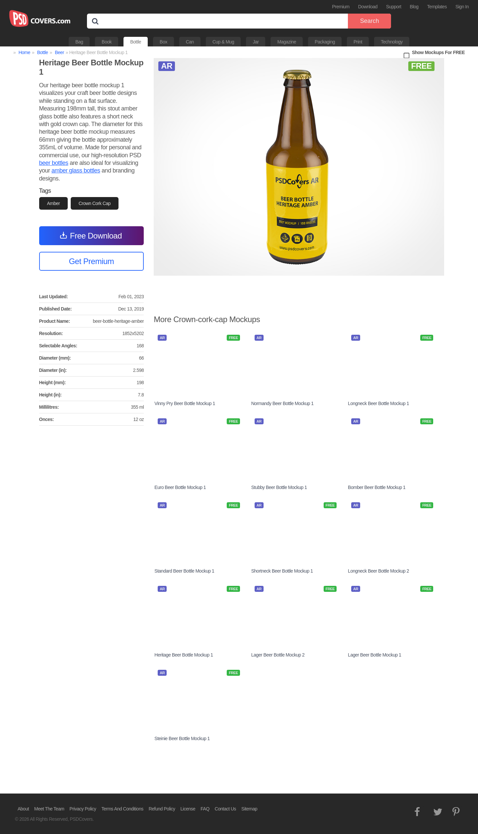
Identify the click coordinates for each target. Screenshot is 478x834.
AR (166, 65)
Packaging (325, 41)
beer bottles (53, 163)
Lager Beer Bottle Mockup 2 (278, 655)
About (23, 808)
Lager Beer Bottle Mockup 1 (374, 655)
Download (367, 6)
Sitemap (249, 808)
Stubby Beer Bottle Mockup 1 (279, 487)
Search (369, 21)
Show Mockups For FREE (438, 52)
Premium (341, 6)
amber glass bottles (75, 170)
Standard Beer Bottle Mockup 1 (184, 571)
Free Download (96, 235)
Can (190, 41)
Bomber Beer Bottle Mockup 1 (376, 487)
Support (393, 6)
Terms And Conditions (122, 808)
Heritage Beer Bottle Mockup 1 (183, 655)
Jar (256, 41)
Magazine (286, 41)
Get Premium (91, 261)
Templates (437, 6)
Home (24, 52)
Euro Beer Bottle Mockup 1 (180, 487)
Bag (79, 41)
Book (107, 41)
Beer (59, 52)
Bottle (135, 41)
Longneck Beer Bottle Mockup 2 (378, 571)
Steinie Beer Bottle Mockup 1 (182, 738)
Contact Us (225, 808)
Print (358, 41)
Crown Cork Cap (95, 203)
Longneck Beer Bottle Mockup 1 (378, 403)
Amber (53, 203)
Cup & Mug (223, 41)
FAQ (204, 808)
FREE (421, 65)
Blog (414, 6)
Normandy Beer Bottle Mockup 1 (282, 403)
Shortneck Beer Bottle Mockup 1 (282, 571)
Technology (392, 41)
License (188, 808)
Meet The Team (49, 808)
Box (163, 41)
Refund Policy (162, 808)
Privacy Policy (82, 808)
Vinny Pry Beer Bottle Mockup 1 (184, 403)
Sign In (462, 6)
